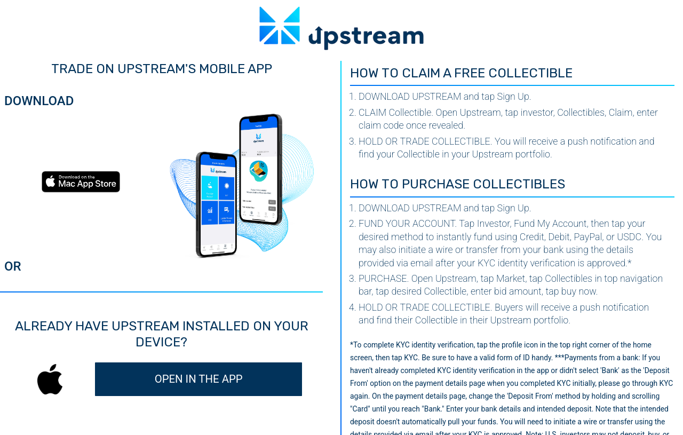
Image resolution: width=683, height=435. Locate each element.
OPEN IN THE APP (199, 379)
